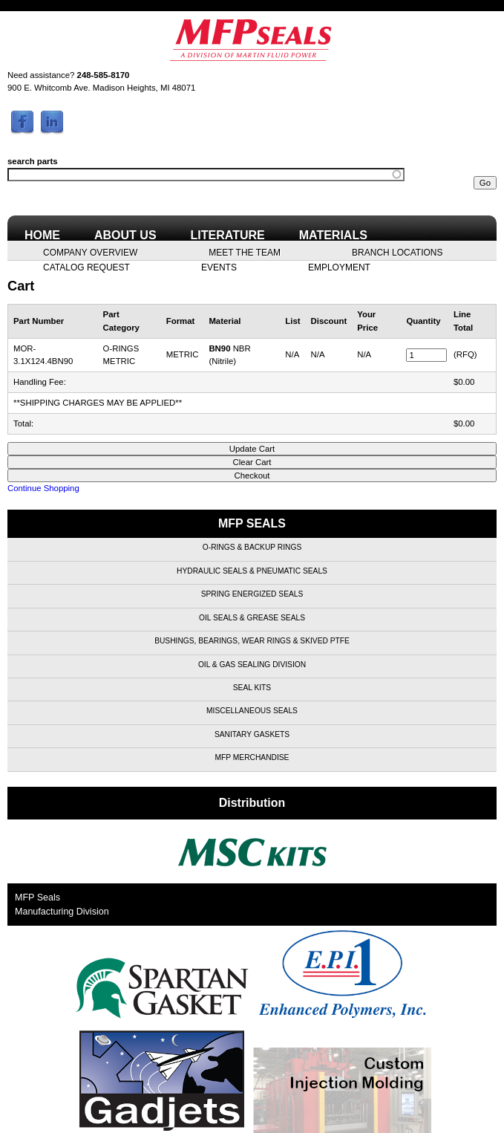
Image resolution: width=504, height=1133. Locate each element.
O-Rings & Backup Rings (252, 547)
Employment (339, 266)
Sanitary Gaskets (252, 734)
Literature (228, 235)
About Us (125, 235)
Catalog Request (86, 266)
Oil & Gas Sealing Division (252, 664)
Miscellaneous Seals (252, 711)
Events (219, 266)
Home (42, 235)
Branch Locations (397, 251)
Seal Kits (252, 688)
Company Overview (90, 251)
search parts (32, 161)
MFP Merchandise (252, 757)
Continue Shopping (43, 488)
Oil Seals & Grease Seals (252, 618)
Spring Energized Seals (252, 594)
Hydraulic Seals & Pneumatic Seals (252, 571)
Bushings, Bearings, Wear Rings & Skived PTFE (252, 641)
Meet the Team (245, 251)
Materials (333, 235)
